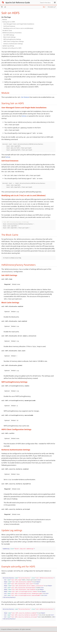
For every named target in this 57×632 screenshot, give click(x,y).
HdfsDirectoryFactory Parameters (12, 32)
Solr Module (25, 97)
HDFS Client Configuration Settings (13, 41)
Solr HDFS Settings (8, 35)
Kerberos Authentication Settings (13, 43)
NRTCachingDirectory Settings (12, 39)
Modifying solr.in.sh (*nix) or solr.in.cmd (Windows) (18, 28)
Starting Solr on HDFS (8, 22)
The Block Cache (7, 30)
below (24, 116)
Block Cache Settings (9, 37)
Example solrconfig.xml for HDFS (11, 48)
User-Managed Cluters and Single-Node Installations (18, 24)
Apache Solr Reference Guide (17, 2)
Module (4, 19)
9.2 (44, 7)
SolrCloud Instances (9, 26)
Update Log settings (8, 46)
